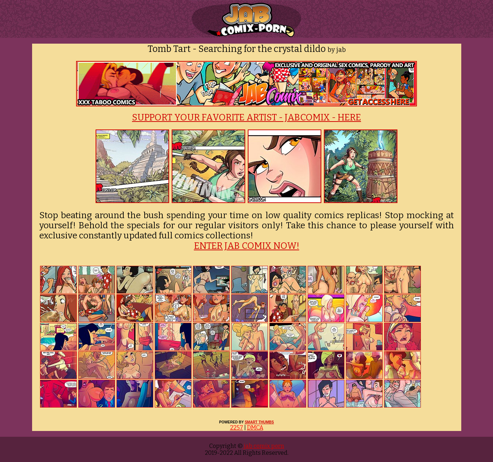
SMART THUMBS (259, 422)
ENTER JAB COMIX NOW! (246, 246)
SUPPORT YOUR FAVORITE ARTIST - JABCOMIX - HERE (246, 117)
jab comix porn (263, 446)
